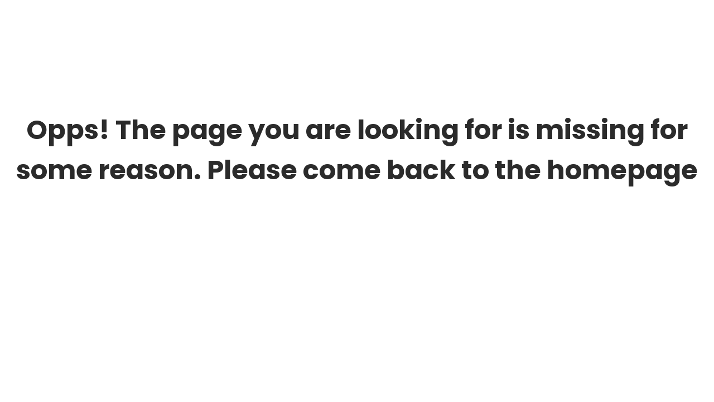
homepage (622, 170)
